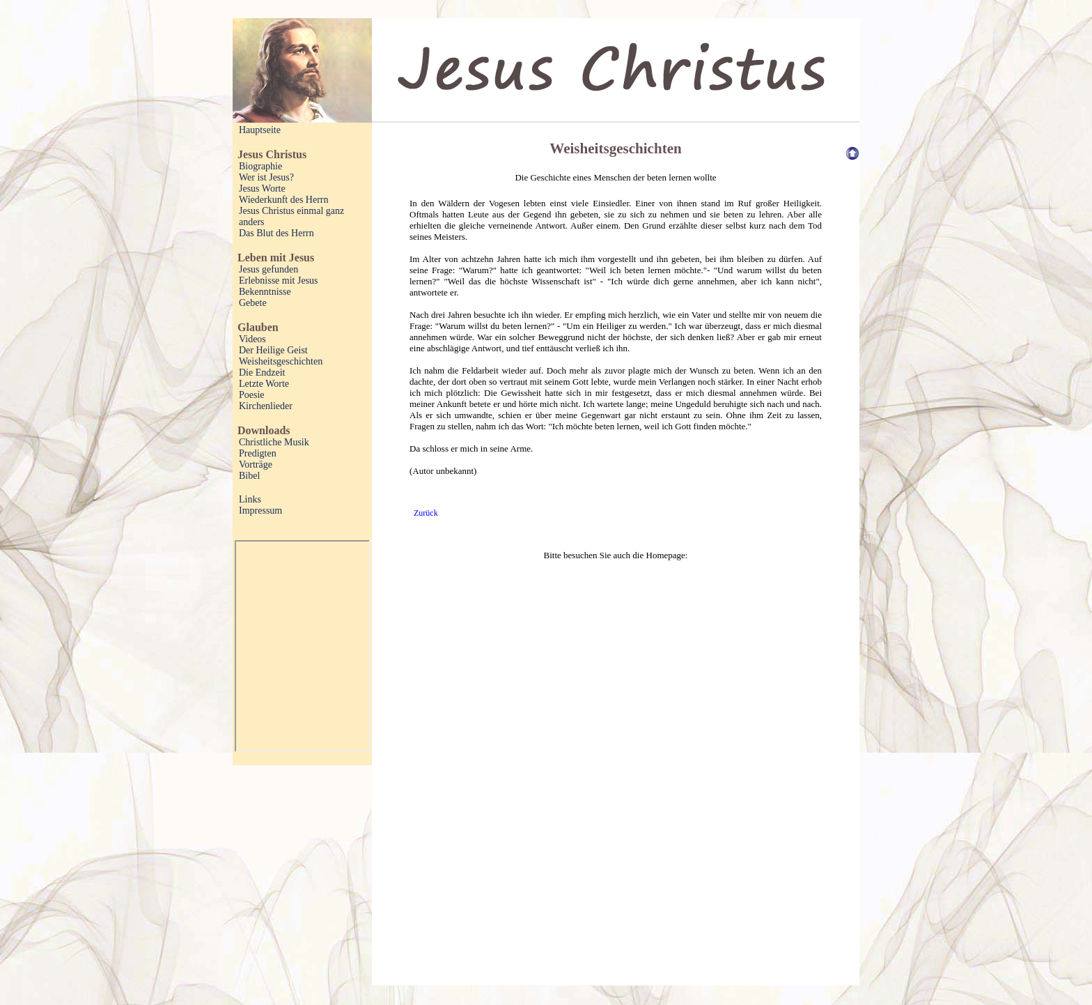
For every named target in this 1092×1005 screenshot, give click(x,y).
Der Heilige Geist (273, 350)
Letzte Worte (264, 383)
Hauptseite (260, 130)
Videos (252, 339)
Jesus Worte (262, 188)
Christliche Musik (274, 442)
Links (250, 499)
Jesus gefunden (268, 269)
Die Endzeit (262, 372)
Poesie (252, 395)
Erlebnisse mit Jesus (278, 280)
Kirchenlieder (265, 406)
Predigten (257, 453)
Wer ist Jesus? (266, 177)
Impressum (260, 510)
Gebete (253, 303)
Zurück (426, 513)
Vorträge (255, 464)
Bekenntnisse (265, 291)
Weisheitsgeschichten (280, 361)
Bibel (249, 475)
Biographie (260, 166)
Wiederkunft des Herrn (284, 199)
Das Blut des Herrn (276, 233)
